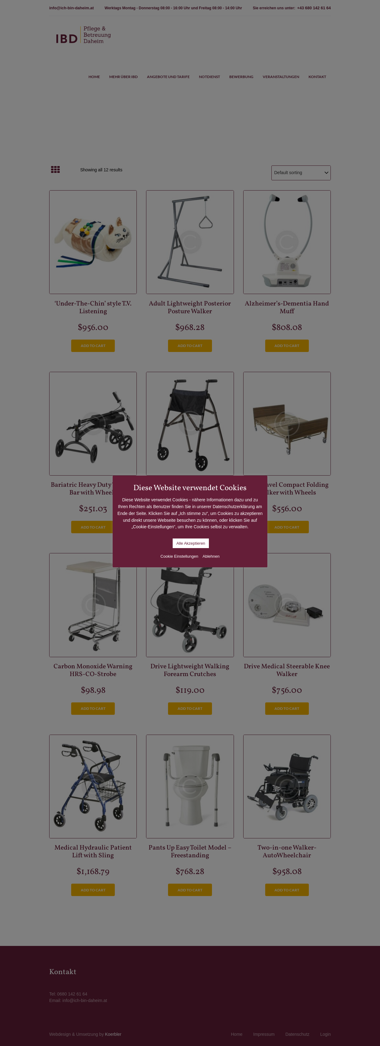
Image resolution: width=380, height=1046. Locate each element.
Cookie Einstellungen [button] (179, 556)
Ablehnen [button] (211, 556)
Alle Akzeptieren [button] (190, 543)
